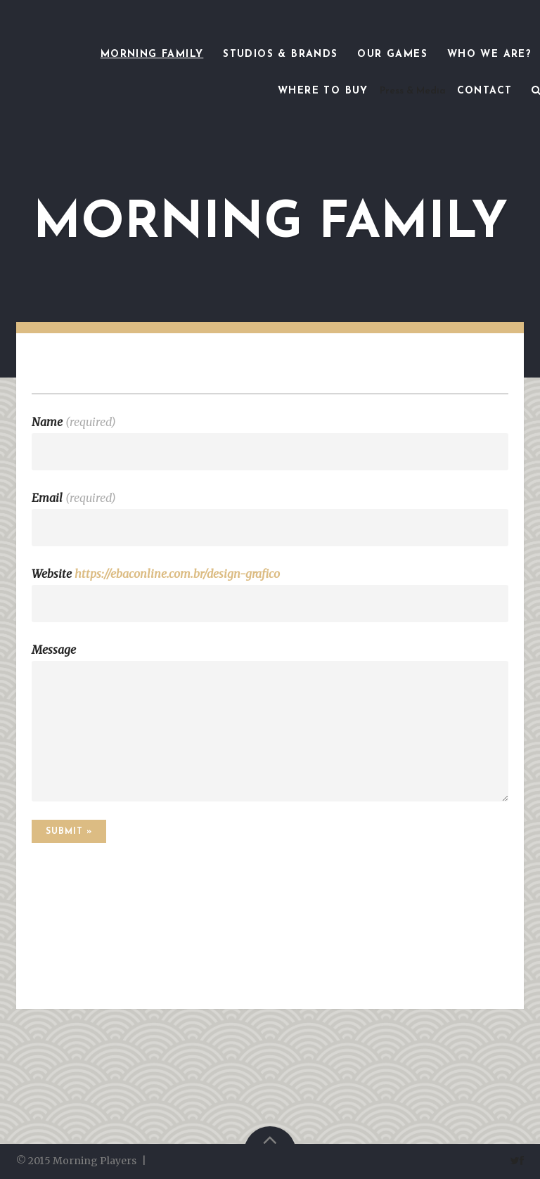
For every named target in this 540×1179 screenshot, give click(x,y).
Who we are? (489, 54)
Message (54, 650)
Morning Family (152, 54)
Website (156, 574)
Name (74, 422)
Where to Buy (323, 91)
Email (74, 498)
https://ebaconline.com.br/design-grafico (177, 574)
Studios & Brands (280, 54)
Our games (392, 54)
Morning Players (94, 1160)
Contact (485, 91)
